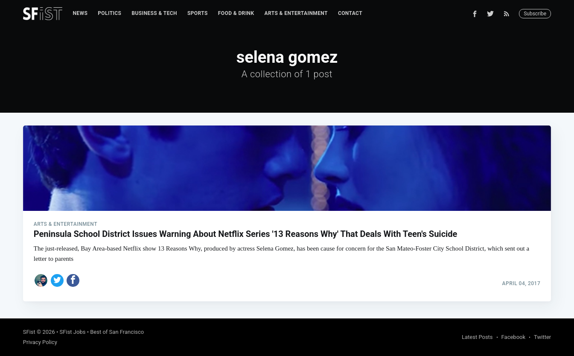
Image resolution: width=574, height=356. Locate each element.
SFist (29, 332)
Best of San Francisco (117, 332)
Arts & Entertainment (296, 13)
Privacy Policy (40, 342)
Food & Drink (236, 13)
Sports (197, 13)
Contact (350, 13)
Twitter (542, 337)
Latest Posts (477, 337)
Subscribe (535, 14)
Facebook (513, 337)
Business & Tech (154, 13)
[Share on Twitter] (57, 280)
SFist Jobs (73, 332)
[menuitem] (80, 13)
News (80, 13)
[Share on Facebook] (73, 280)
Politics (109, 13)
